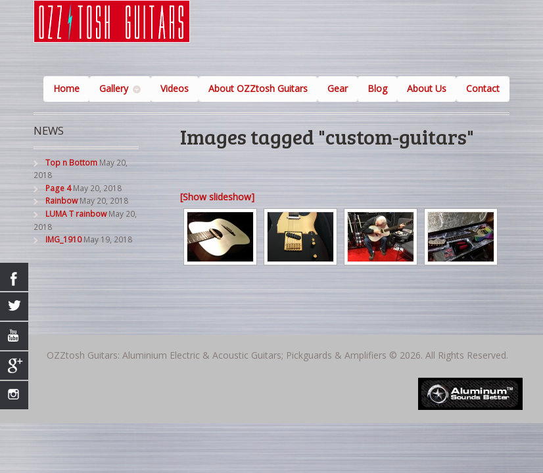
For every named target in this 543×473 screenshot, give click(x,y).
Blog (377, 88)
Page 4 (58, 188)
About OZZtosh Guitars (258, 88)
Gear (337, 88)
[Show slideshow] (217, 197)
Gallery (113, 88)
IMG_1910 (63, 239)
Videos (174, 88)
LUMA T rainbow (75, 213)
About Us (426, 88)
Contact (483, 88)
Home (66, 88)
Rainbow (61, 200)
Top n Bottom (71, 162)
